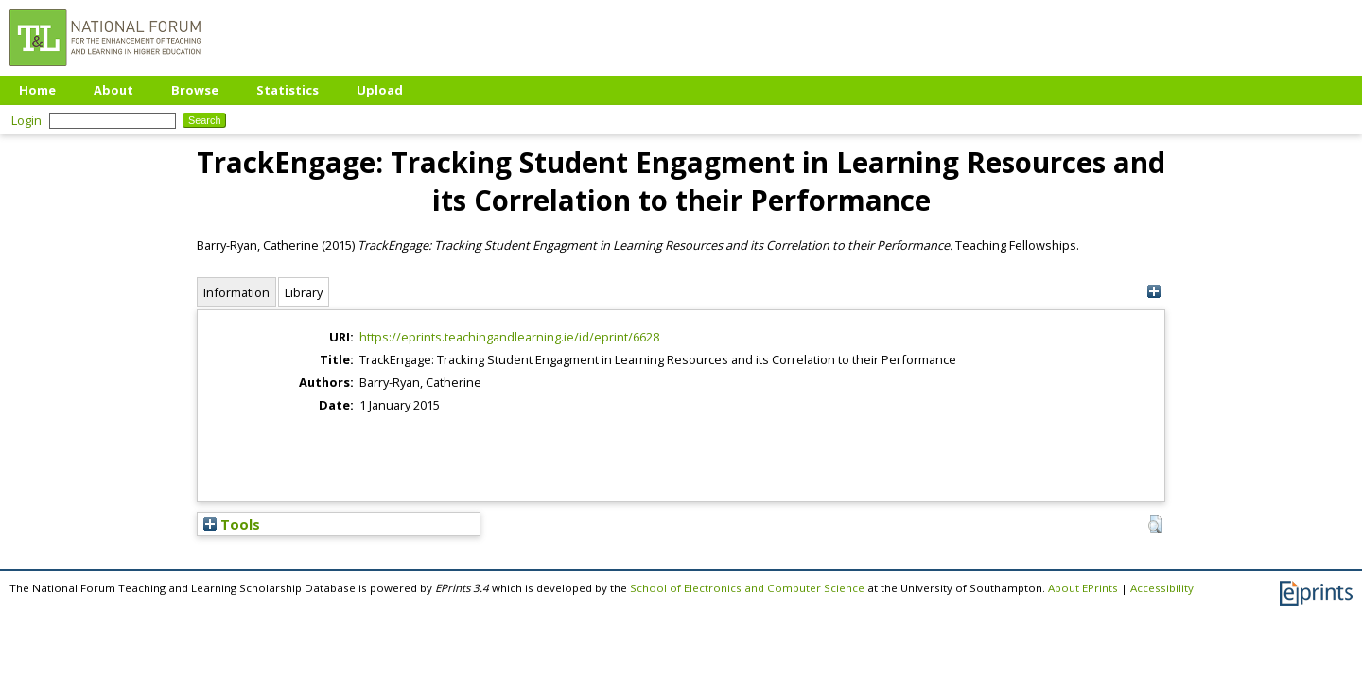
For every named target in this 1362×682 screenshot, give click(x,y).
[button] (1155, 524)
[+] (1153, 292)
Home (37, 89)
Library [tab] (304, 292)
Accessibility (1162, 588)
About (113, 89)
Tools (231, 524)
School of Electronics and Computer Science (747, 588)
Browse (194, 89)
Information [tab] (236, 292)
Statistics (287, 89)
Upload (380, 89)
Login (26, 120)
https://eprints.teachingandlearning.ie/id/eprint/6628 (509, 336)
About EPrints (1083, 588)
